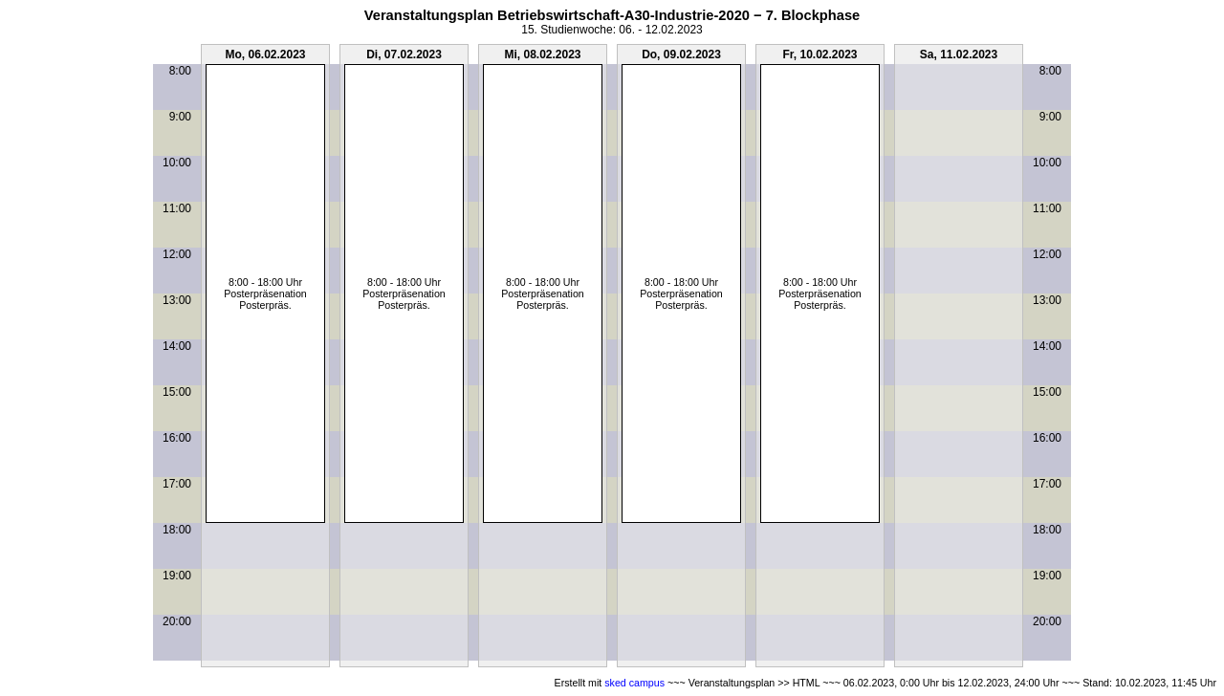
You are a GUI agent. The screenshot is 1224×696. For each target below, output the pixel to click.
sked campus (634, 682)
